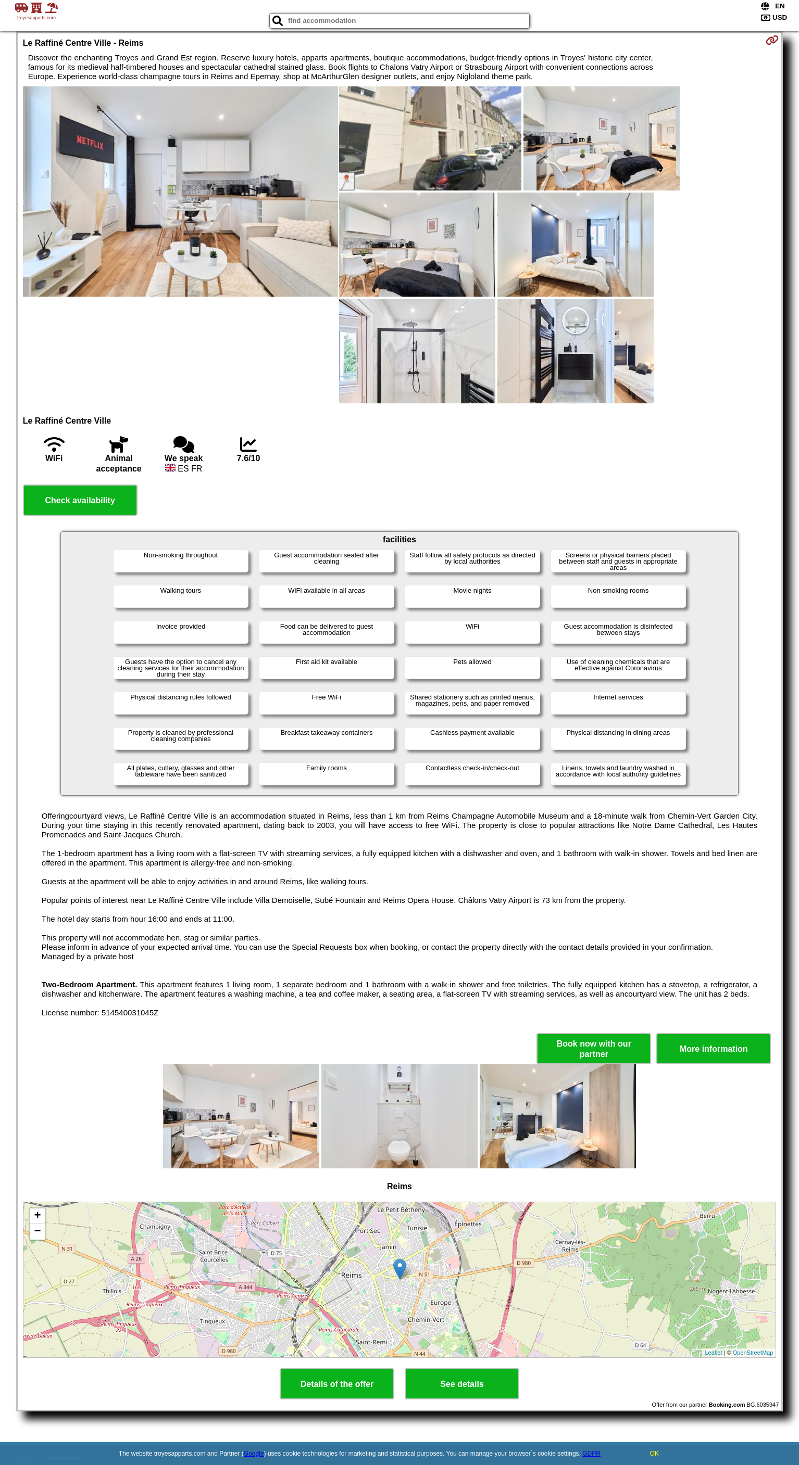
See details (462, 1384)
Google (254, 1453)
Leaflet (713, 1352)
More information (714, 1048)
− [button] (37, 1232)
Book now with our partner (594, 1048)
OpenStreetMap (753, 1352)
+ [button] (37, 1216)
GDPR (591, 1453)
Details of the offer (337, 1384)
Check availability (80, 500)
